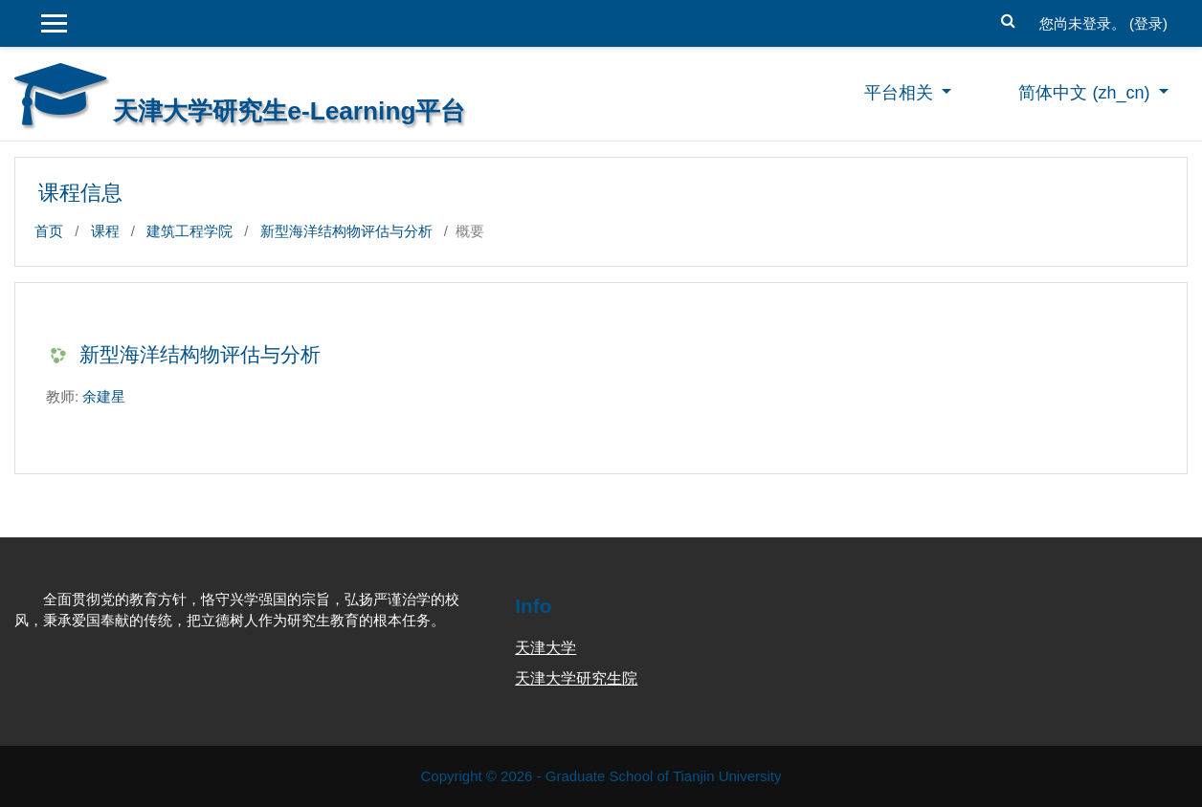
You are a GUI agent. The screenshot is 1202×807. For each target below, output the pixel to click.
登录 (1148, 23)
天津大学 (545, 648)
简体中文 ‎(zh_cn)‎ (1086, 92)
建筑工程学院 (189, 231)
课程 (105, 231)
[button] (1008, 19)
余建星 (103, 396)
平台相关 (901, 92)
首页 (48, 231)
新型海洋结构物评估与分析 (346, 231)
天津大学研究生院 (576, 678)
